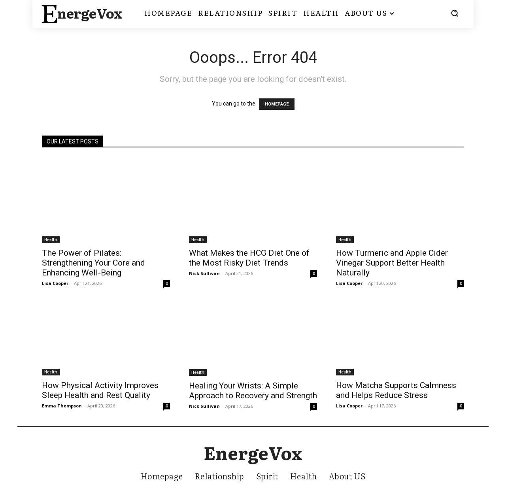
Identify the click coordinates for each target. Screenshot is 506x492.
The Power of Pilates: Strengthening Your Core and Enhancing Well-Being (93, 262)
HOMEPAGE (277, 104)
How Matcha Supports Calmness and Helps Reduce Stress (396, 390)
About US (347, 476)
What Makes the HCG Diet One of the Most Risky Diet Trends (249, 258)
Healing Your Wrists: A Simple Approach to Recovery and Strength (253, 390)
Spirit (267, 476)
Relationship (219, 476)
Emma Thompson (62, 406)
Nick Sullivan (204, 273)
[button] (454, 13)
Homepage (162, 476)
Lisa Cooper (55, 283)
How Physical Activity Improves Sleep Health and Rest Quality (100, 390)
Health (50, 239)
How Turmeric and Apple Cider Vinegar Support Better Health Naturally (392, 262)
